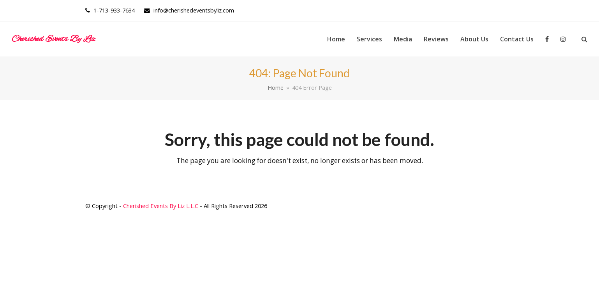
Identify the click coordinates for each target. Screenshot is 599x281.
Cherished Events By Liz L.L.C (160, 206)
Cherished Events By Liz (53, 39)
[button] (584, 39)
